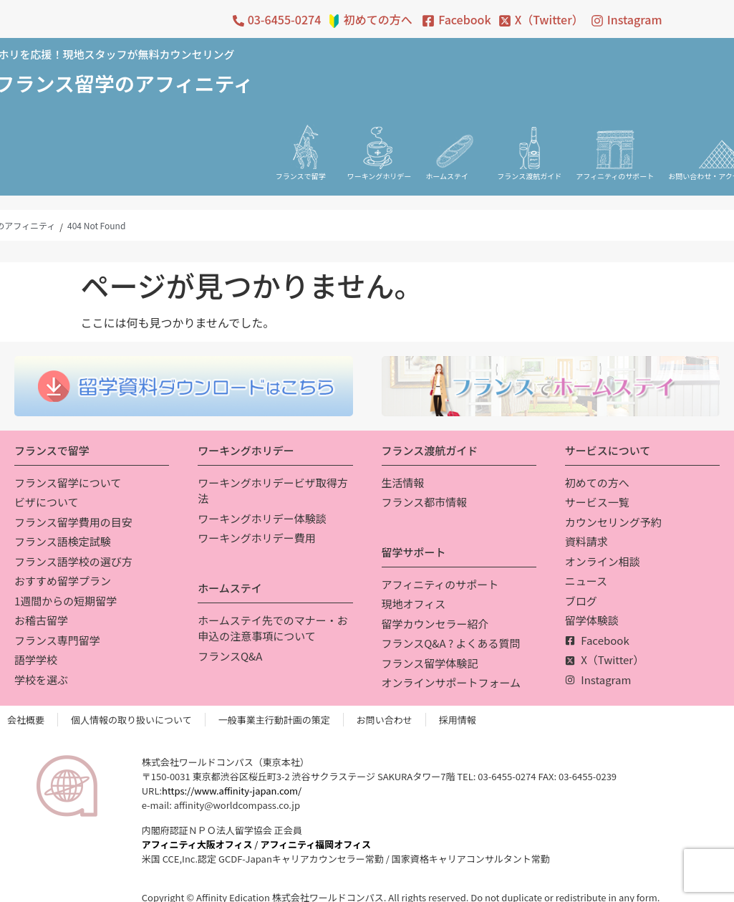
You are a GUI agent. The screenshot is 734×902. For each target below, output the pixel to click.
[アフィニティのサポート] (615, 147)
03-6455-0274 (285, 19)
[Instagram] (597, 20)
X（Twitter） (549, 19)
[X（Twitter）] (504, 20)
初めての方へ (378, 19)
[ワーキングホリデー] (379, 147)
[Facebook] (428, 20)
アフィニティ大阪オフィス (197, 844)
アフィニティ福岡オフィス (315, 844)
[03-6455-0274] (238, 21)
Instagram (634, 19)
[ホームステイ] (454, 147)
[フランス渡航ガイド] (529, 147)
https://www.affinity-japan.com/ (231, 790)
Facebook (464, 19)
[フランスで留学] (304, 147)
